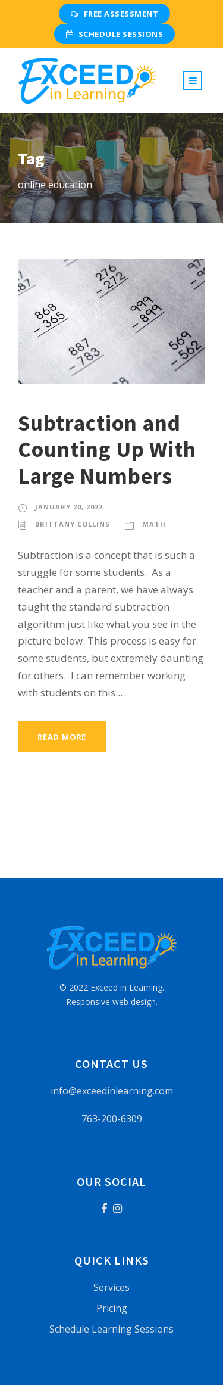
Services (111, 1287)
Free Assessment (114, 13)
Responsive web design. (112, 1001)
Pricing (111, 1308)
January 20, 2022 (69, 506)
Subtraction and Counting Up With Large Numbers (107, 449)
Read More (61, 737)
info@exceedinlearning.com (112, 1090)
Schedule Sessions (114, 34)
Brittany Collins (72, 523)
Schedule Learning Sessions (111, 1329)
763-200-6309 (111, 1118)
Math (154, 523)
